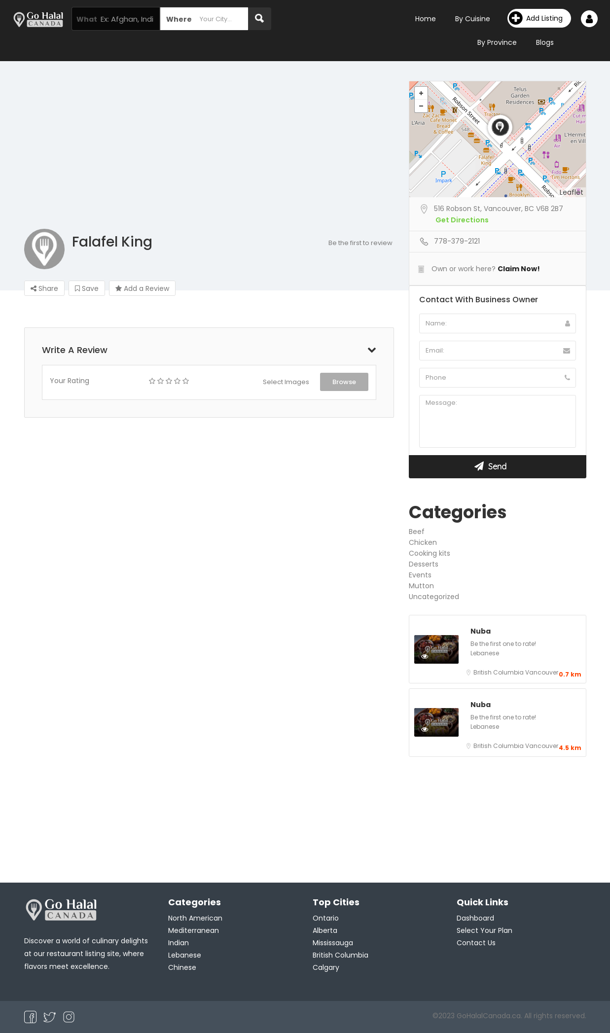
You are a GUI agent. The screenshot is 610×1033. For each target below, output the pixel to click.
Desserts (423, 564)
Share (44, 288)
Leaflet (571, 192)
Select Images (286, 382)
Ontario (326, 918)
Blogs (545, 42)
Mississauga (333, 943)
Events (420, 575)
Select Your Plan (484, 930)
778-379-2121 (457, 241)
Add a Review (142, 288)
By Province (497, 42)
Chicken (423, 542)
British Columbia (499, 672)
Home (425, 19)
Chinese (182, 967)
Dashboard (475, 918)
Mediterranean (193, 930)
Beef (417, 531)
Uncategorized (434, 597)
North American (195, 918)
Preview (435, 655)
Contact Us (476, 943)
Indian (178, 943)
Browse (344, 382)
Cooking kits (429, 553)
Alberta (325, 930)
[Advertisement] (305, 155)
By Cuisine (472, 19)
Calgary (326, 967)
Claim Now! (519, 269)
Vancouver (541, 672)
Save (87, 288)
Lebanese (484, 653)
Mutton (421, 586)
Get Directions (462, 220)
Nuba (480, 631)
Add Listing (536, 18)
